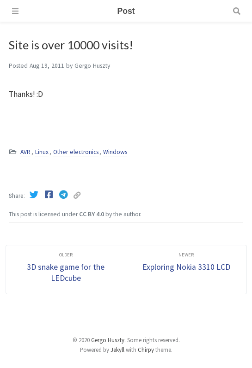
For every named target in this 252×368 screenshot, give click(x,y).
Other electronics (75, 152)
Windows (115, 152)
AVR (25, 152)
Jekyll (117, 349)
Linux (42, 152)
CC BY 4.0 (91, 214)
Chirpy (146, 349)
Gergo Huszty (107, 340)
